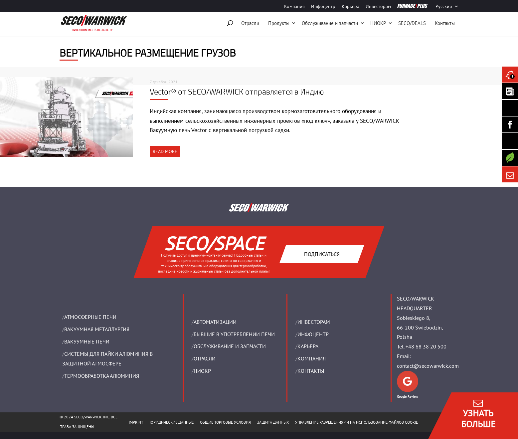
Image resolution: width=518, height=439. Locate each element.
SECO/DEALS (412, 23)
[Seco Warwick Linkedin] (510, 108)
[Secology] (510, 158)
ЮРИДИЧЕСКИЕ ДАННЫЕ (172, 422)
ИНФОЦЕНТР (313, 334)
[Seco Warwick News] (510, 75)
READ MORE (165, 151)
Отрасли (250, 23)
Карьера (350, 6)
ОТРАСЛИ (205, 358)
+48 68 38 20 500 (426, 346)
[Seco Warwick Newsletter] (510, 91)
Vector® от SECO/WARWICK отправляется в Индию (237, 92)
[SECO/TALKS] (510, 141)
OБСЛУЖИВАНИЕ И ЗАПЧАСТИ (230, 346)
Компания (294, 6)
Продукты (278, 23)
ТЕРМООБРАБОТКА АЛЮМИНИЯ (101, 375)
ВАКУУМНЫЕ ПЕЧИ (86, 341)
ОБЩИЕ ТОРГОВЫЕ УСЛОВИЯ (225, 422)
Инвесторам (378, 6)
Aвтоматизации (215, 322)
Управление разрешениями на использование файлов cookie (356, 422)
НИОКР (378, 23)
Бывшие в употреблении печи (234, 334)
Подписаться (322, 253)
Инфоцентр (323, 6)
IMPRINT (136, 422)
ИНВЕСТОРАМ (313, 322)
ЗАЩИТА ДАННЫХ (273, 422)
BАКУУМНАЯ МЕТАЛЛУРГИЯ (96, 329)
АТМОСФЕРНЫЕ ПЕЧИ (90, 317)
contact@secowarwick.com (428, 365)
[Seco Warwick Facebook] (510, 124)
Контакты (445, 23)
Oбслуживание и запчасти (330, 23)
